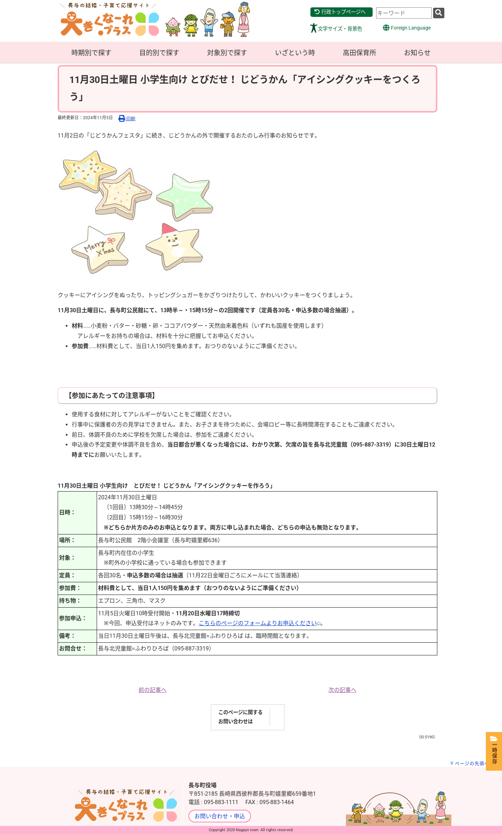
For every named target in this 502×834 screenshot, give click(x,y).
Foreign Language (406, 27)
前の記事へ (153, 690)
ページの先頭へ (472, 763)
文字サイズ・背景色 (340, 29)
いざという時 (295, 53)
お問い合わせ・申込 (219, 816)
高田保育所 (359, 53)
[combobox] (403, 13)
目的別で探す (159, 53)
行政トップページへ (340, 12)
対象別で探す (227, 53)
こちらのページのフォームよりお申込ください (259, 623)
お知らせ (417, 53)
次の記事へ (342, 690)
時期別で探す (91, 53)
